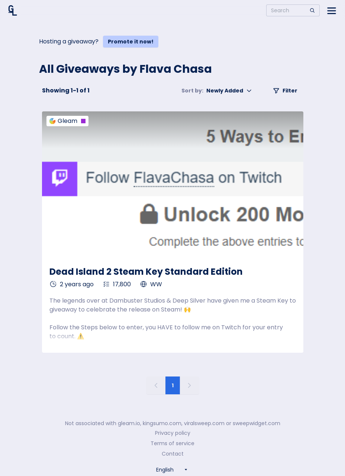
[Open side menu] (332, 10)
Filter (285, 90)
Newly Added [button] (216, 90)
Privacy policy (172, 433)
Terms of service (172, 443)
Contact (173, 453)
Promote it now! (131, 41)
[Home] (12, 10)
